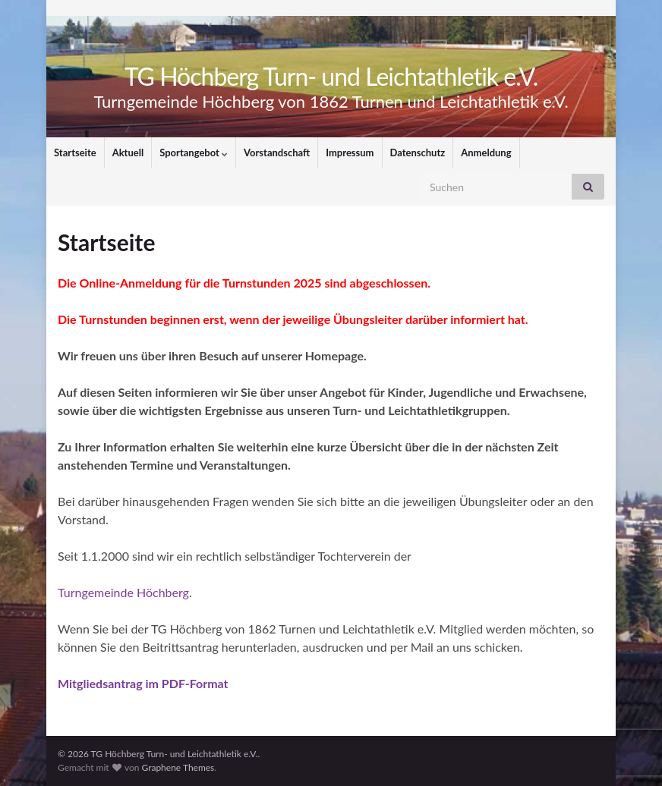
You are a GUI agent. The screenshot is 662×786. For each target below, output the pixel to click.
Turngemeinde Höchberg (123, 592)
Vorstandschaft (277, 152)
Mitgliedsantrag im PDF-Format (143, 683)
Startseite (75, 152)
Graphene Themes (177, 767)
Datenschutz (418, 152)
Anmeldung (486, 152)
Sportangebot (193, 152)
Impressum (350, 152)
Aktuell (128, 152)
